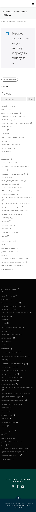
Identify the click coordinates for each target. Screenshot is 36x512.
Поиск (6, 93)
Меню (33, 4)
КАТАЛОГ (9, 21)
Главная (3, 21)
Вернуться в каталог (9, 79)
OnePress (25, 505)
